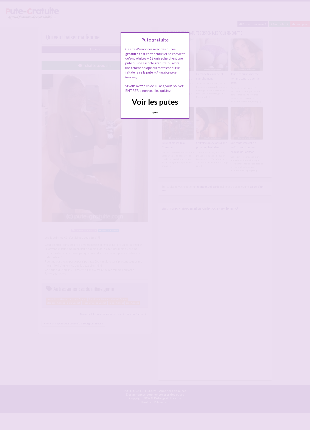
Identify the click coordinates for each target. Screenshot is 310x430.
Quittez (155, 113)
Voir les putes (155, 101)
